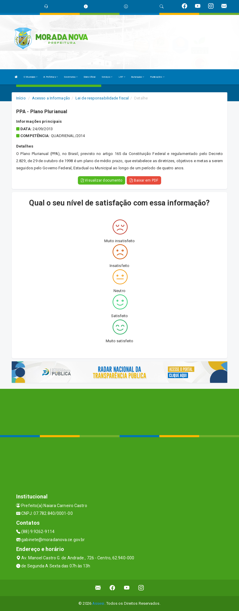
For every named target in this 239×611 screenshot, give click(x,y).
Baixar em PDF (144, 180)
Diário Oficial (89, 77)
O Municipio (30, 77)
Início (21, 98)
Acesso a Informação (51, 98)
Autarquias (137, 77)
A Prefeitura (50, 77)
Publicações (157, 77)
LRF (122, 77)
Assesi (98, 603)
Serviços (107, 77)
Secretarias (71, 77)
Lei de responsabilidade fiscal (102, 98)
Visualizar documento (101, 180)
